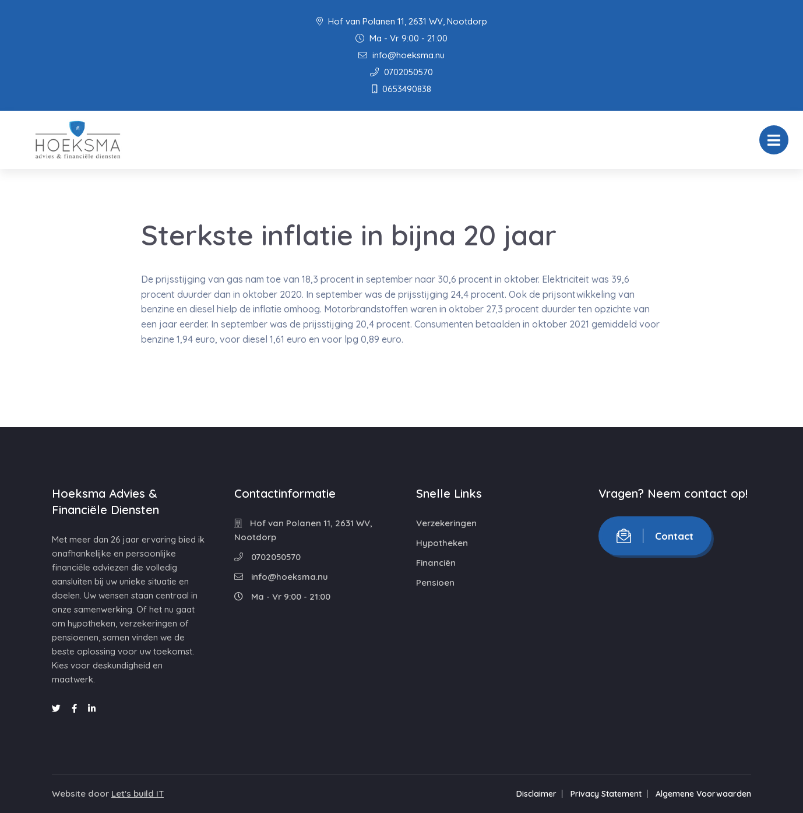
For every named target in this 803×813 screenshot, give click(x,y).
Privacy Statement (606, 794)
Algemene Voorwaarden (703, 794)
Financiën (436, 562)
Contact (655, 536)
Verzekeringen (446, 523)
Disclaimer (536, 794)
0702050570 (401, 72)
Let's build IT (137, 793)
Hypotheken (442, 542)
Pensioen (435, 582)
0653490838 (401, 88)
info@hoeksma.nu (401, 55)
